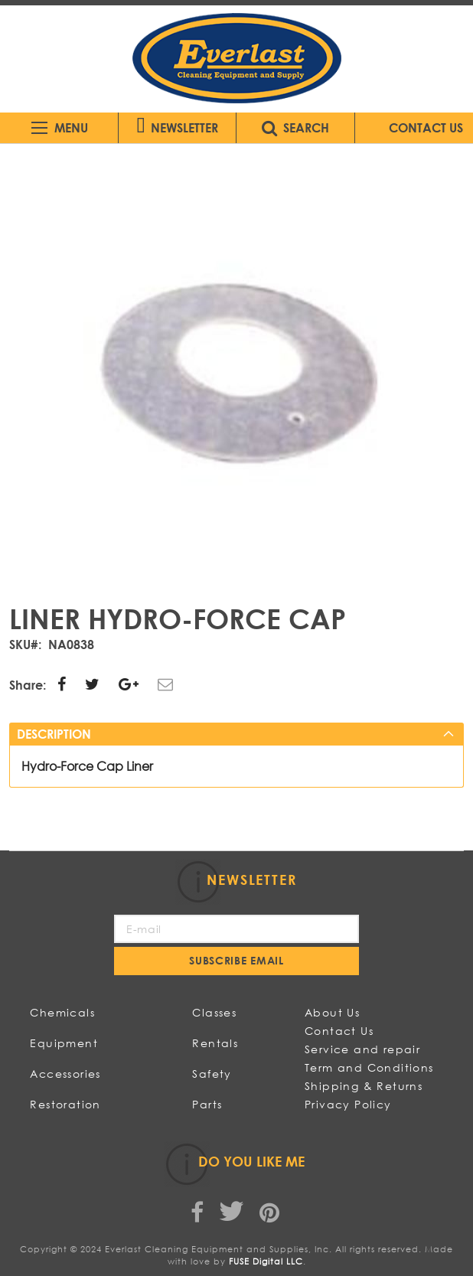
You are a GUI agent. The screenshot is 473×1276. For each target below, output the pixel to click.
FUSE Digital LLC (266, 1261)
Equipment (64, 1043)
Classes (214, 1012)
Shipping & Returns (363, 1086)
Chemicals (62, 1012)
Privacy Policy (348, 1104)
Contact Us (339, 1030)
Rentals (215, 1043)
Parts (207, 1104)
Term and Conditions (369, 1067)
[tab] (236, 734)
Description (54, 733)
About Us (332, 1012)
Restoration (65, 1104)
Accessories (65, 1073)
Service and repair (362, 1049)
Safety (211, 1073)
